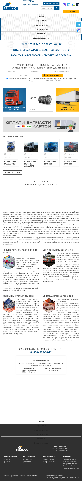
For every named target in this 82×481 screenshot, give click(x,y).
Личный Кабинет (49, 459)
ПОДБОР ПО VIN (41, 21)
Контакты (6, 459)
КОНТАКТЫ (41, 34)
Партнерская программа (27, 460)
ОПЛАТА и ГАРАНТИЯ (41, 29)
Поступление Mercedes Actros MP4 (30, 164)
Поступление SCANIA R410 (10, 163)
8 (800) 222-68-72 (30, 4)
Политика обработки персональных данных (71, 467)
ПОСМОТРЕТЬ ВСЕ (12, 172)
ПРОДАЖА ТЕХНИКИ (41, 25)
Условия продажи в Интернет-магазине (70, 463)
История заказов (49, 462)
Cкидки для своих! (69, 459)
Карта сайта (7, 462)
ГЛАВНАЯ (41, 16)
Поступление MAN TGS (50, 163)
